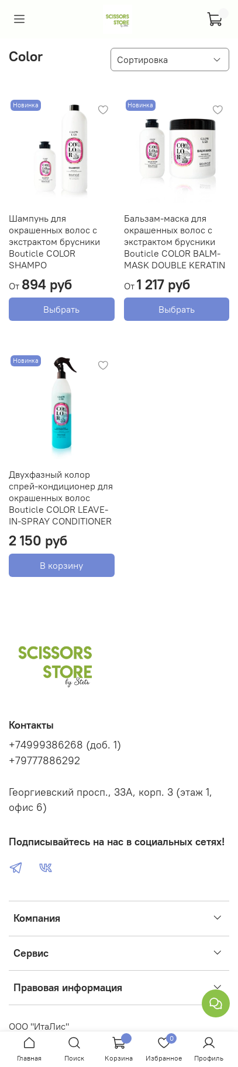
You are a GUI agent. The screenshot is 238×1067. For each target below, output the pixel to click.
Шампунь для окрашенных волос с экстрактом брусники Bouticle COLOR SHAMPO (54, 241)
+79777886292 (44, 760)
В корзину (61, 565)
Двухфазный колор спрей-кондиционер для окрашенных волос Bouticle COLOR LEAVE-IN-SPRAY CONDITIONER (61, 497)
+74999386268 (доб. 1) (65, 745)
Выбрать (61, 309)
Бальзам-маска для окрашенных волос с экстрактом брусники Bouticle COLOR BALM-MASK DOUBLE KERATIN (174, 241)
